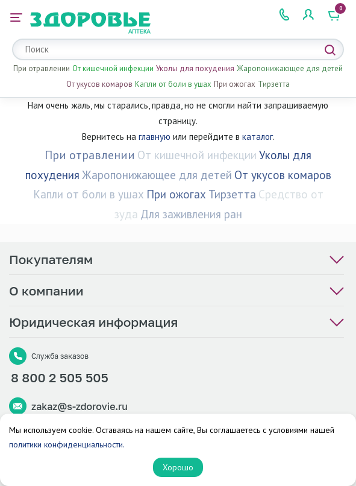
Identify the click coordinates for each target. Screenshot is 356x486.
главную (154, 136)
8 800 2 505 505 (59, 377)
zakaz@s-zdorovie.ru (79, 406)
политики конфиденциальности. (67, 444)
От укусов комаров (99, 84)
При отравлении (41, 68)
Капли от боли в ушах (173, 84)
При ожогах (234, 84)
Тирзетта (274, 84)
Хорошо (178, 467)
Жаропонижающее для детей (290, 68)
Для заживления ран (191, 214)
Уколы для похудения (195, 68)
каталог (257, 136)
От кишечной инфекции (113, 68)
